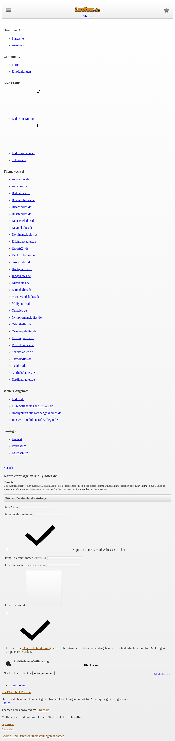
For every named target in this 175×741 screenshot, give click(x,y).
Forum (16, 64)
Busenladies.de (21, 214)
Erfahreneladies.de (24, 241)
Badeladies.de (21, 193)
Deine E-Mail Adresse (36, 514)
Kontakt (17, 439)
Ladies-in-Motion (55, 118)
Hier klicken (91, 665)
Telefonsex (19, 160)
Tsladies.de (19, 365)
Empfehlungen (21, 71)
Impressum (19, 446)
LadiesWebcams (54, 153)
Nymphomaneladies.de (27, 317)
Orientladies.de (21, 324)
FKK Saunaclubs (32, 406)
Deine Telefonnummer (43, 558)
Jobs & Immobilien (35, 419)
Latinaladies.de (21, 290)
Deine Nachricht (35, 605)
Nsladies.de (19, 310)
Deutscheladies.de (23, 221)
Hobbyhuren (36, 413)
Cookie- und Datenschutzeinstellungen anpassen (33, 736)
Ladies (6, 703)
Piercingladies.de (23, 338)
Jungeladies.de (21, 276)
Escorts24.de (20, 248)
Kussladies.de (21, 283)
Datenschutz (20, 453)
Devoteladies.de (22, 227)
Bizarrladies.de (21, 207)
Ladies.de (18, 399)
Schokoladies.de (22, 352)
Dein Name (29, 507)
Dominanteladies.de (25, 234)
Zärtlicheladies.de (23, 379)
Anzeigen (18, 45)
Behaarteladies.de (23, 200)
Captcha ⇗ (162, 674)
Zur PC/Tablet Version (16, 692)
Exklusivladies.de (23, 255)
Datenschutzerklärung (36, 648)
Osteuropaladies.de (24, 331)
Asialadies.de (20, 179)
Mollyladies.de (21, 303)
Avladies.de (19, 186)
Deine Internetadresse (42, 565)
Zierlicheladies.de (23, 372)
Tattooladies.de (21, 359)
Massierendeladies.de (25, 296)
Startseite (18, 38)
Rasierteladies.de (23, 345)
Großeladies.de (21, 262)
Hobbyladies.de (22, 269)
